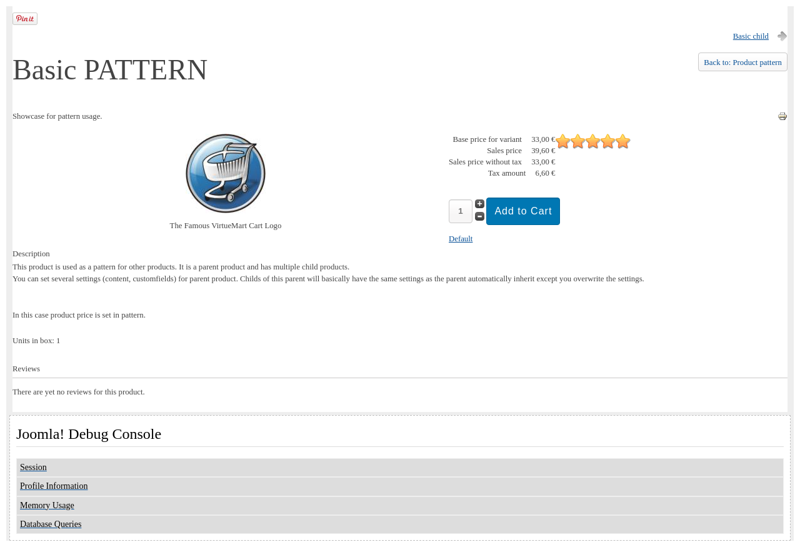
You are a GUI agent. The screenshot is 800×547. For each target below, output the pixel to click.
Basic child (751, 36)
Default (460, 238)
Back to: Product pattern (743, 62)
